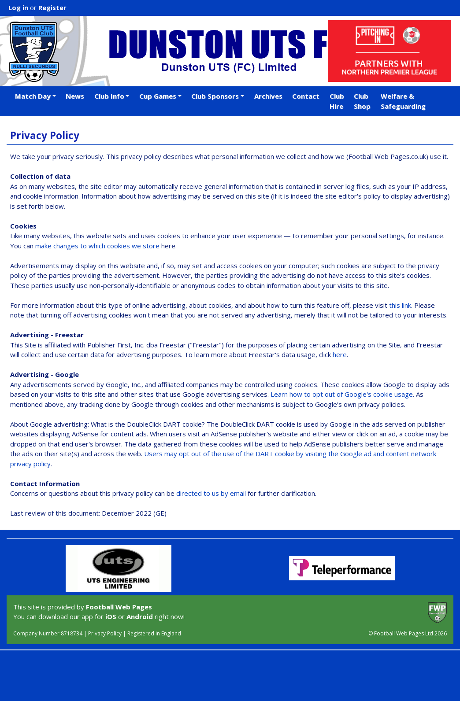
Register (52, 7)
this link (400, 305)
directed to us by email (211, 493)
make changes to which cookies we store (97, 245)
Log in (18, 7)
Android (139, 616)
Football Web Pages (119, 606)
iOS (110, 616)
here (340, 354)
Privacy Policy (105, 633)
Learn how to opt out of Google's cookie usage (342, 394)
